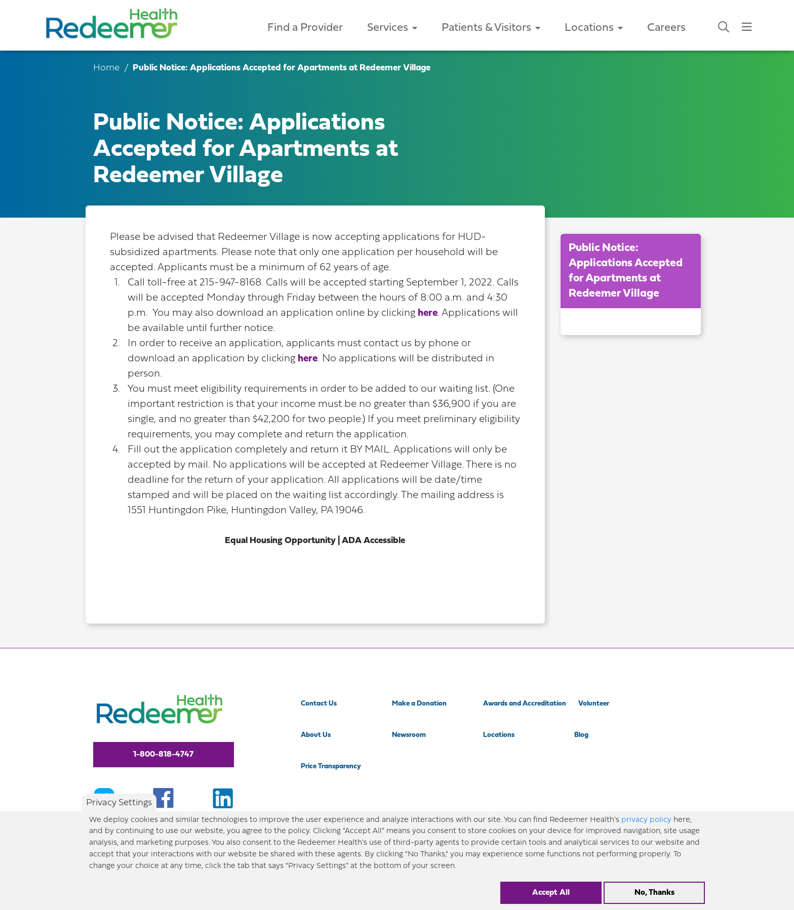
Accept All (551, 898)
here (428, 313)
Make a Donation (419, 704)
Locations (594, 28)
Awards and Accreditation (524, 704)
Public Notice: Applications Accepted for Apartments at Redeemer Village (626, 271)
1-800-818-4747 (163, 755)
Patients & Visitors (491, 28)
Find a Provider (305, 28)
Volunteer (593, 704)
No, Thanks (654, 898)
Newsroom (409, 735)
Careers (666, 28)
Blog (581, 735)
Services (392, 28)
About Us (316, 735)
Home (106, 68)
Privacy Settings (119, 808)
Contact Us (319, 704)
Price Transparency (331, 766)
